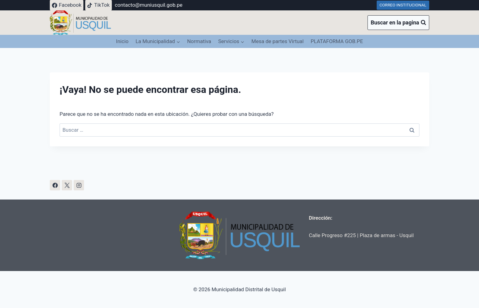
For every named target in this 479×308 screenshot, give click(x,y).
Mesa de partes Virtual (277, 41)
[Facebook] (55, 185)
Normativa (199, 41)
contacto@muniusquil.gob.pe (149, 5)
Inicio (122, 41)
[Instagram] (79, 185)
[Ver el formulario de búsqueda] (398, 22)
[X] (67, 185)
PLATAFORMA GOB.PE (337, 41)
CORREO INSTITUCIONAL (402, 4)
